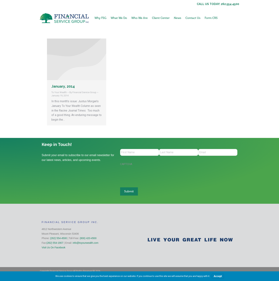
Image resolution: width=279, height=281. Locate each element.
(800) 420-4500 (88, 237)
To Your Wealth (59, 92)
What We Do (119, 18)
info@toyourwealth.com (85, 242)
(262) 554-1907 (54, 242)
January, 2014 (63, 86)
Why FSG (100, 18)
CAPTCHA (126, 164)
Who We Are (139, 18)
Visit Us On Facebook (53, 246)
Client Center (161, 18)
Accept (218, 276)
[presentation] (147, 175)
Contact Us (192, 18)
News (177, 18)
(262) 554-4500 (58, 237)
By (82, 92)
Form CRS (211, 18)
